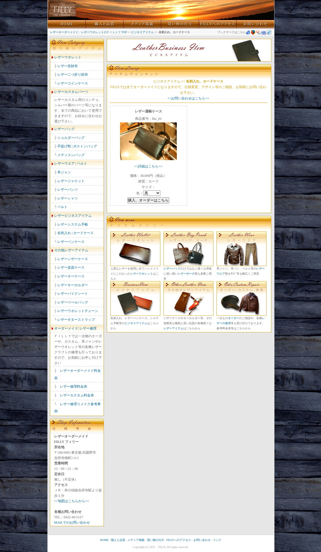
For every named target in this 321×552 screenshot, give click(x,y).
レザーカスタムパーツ (71, 92)
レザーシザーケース (72, 259)
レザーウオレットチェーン (77, 311)
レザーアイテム (173, 328)
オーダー (233, 318)
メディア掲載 (135, 540)
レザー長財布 (67, 66)
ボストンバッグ (85, 146)
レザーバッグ (64, 129)
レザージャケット (71, 181)
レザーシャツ (67, 198)
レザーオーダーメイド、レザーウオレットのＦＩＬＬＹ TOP (88, 32)
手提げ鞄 (64, 146)
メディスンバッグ (71, 155)
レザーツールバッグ (72, 302)
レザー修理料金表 (73, 386)
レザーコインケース (72, 83)
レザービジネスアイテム (73, 216)
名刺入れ (64, 233)
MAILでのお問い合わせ (72, 523)
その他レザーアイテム (71, 250)
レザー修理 (87, 328)
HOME (104, 540)
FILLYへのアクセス (178, 540)
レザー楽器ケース (71, 267)
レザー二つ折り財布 (72, 75)
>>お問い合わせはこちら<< (188, 98)
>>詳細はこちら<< (148, 166)
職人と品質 (118, 540)
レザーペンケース (71, 242)
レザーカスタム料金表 (77, 395)
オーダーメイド (66, 328)
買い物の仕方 (155, 540)
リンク (217, 540)
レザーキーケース (71, 276)
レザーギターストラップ (76, 320)
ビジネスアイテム (142, 32)
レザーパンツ (67, 190)
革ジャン (64, 172)
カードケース (83, 233)
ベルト (82, 163)
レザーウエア (64, 163)
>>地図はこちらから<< (71, 501)
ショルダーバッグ (71, 138)
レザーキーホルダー (72, 285)
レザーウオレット (67, 57)
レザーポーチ (186, 273)
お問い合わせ (202, 540)
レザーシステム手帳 (72, 224)
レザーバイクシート (72, 294)
